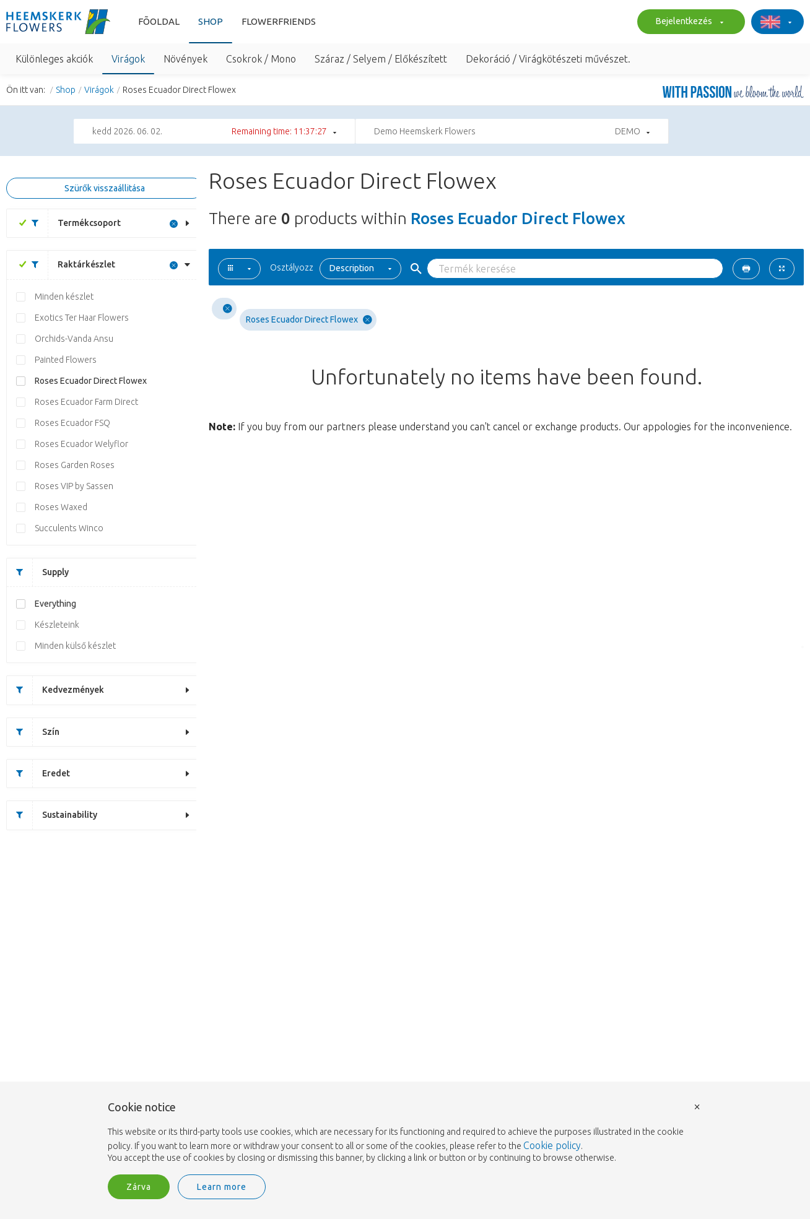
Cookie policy (552, 1145)
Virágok (128, 58)
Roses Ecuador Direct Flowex (91, 381)
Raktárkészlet (68, 265)
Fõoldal (159, 21)
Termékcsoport (71, 223)
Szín (33, 732)
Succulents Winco (69, 528)
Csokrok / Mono (261, 58)
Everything (55, 604)
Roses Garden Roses (75, 465)
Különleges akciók (54, 58)
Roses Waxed (61, 507)
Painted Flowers (66, 360)
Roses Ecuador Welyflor (81, 444)
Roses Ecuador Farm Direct (86, 402)
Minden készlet (64, 296)
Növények (185, 58)
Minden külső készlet (75, 646)
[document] (405, 1133)
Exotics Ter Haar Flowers (82, 318)
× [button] (697, 1106)
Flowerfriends (279, 21)
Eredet (38, 773)
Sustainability (52, 815)
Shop (210, 21)
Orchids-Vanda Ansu (74, 339)
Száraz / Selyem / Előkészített (381, 58)
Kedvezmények (55, 690)
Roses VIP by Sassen (74, 486)
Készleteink (57, 625)
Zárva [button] (138, 1187)
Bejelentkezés (688, 22)
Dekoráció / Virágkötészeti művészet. (548, 58)
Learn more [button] (221, 1187)
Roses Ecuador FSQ (72, 423)
